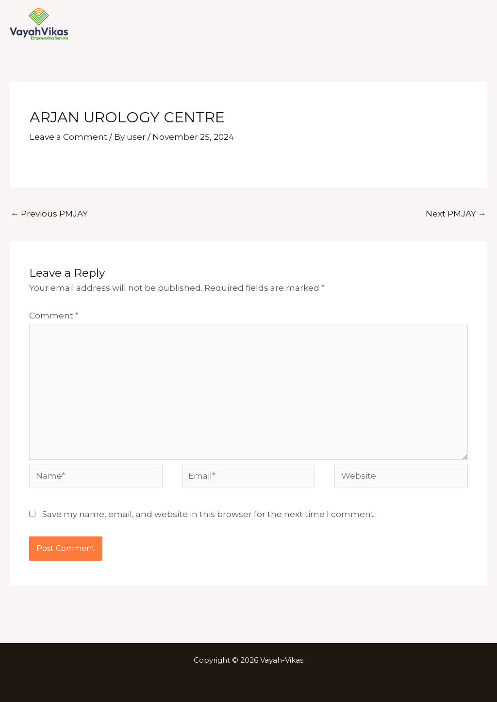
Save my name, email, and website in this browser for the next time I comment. (209, 514)
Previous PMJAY (49, 213)
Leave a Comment (68, 137)
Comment (54, 315)
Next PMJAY (456, 213)
